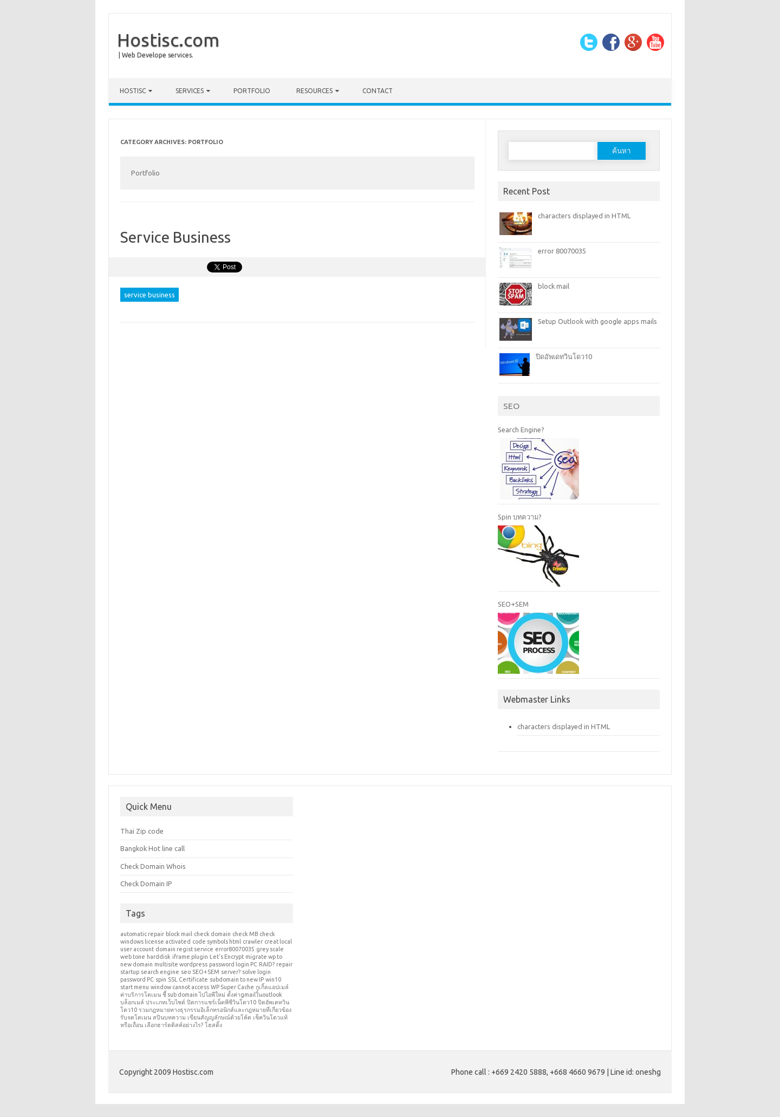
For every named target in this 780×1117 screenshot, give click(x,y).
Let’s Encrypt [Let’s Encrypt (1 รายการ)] (227, 956)
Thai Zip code (142, 831)
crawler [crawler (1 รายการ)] (253, 941)
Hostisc (133, 90)
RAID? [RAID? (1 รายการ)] (267, 964)
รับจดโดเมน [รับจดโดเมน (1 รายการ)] (135, 1017)
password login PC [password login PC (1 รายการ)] (233, 964)
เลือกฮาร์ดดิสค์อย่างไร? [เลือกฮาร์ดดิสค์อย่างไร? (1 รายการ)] (174, 1025)
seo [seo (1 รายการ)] (186, 972)
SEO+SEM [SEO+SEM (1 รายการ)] (205, 972)
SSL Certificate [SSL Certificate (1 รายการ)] (188, 979)
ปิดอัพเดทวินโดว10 (564, 356)
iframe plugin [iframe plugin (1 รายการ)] (190, 956)
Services (190, 90)
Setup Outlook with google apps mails (597, 321)
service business (149, 294)
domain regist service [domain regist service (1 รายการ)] (184, 949)
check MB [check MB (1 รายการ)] (245, 934)
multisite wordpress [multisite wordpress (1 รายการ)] (180, 964)
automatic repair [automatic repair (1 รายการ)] (142, 934)
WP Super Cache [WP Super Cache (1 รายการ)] (232, 987)
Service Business (175, 237)
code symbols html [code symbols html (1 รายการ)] (216, 941)
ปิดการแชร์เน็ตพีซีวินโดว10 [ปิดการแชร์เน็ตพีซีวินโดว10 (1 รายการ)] (221, 1002)
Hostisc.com (168, 39)
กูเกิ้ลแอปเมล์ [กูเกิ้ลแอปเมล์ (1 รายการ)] (272, 987)
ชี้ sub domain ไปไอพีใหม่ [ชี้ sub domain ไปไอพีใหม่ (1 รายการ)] (193, 994)
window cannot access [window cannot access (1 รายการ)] (180, 987)
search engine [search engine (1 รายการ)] (160, 972)
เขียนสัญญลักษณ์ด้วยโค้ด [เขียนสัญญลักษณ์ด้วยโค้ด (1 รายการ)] (219, 1017)
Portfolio (251, 90)
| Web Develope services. (156, 55)
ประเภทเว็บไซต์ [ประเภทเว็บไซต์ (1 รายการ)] (165, 1002)
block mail (553, 286)
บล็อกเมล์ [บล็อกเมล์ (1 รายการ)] (132, 1002)
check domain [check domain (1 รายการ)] (212, 934)
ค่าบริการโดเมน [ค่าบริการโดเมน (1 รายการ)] (140, 994)
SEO (511, 406)
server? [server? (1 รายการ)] (230, 972)
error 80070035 (562, 251)
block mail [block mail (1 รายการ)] (179, 934)
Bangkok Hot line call (152, 848)
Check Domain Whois (153, 866)
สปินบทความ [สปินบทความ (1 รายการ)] (169, 1017)
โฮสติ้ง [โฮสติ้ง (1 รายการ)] (213, 1025)
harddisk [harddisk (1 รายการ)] (159, 956)
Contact (377, 90)
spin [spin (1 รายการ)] (160, 979)
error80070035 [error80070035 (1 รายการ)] (235, 949)
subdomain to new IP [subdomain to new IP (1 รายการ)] (237, 979)
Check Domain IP (146, 883)
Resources (314, 90)
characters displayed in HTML (584, 215)
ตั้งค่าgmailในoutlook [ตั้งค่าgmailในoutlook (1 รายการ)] (254, 994)
